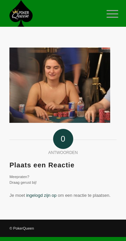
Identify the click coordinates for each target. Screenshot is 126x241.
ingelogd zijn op (41, 195)
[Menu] (107, 14)
